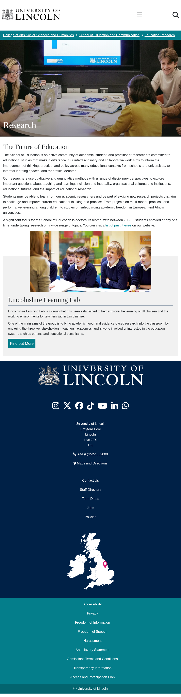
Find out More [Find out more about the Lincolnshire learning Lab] (22, 347)
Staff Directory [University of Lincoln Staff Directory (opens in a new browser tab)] (90, 493)
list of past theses (118, 225)
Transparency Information (92, 672)
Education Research (160, 35)
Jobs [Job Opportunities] (90, 511)
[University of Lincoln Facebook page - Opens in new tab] (79, 409)
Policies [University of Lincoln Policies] (90, 520)
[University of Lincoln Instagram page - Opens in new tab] (55, 409)
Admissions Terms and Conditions (92, 662)
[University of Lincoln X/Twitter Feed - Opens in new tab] (67, 409)
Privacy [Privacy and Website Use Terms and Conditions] (92, 617)
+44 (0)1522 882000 (93, 458)
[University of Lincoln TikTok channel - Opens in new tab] (90, 409)
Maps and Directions (92, 467)
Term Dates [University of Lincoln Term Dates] (90, 502)
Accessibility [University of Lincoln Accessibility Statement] (92, 608)
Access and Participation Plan (92, 681)
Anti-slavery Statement (93, 653)
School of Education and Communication (109, 35)
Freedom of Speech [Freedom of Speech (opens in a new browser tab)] (92, 635)
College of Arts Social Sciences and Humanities (38, 35)
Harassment (92, 644)
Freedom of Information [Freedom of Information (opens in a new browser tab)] (92, 626)
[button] (139, 15)
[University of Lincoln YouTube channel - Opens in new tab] (102, 409)
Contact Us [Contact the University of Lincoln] (90, 484)
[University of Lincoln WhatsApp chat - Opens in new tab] (125, 409)
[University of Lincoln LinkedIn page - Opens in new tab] (114, 409)
